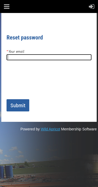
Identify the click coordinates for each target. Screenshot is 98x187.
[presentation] (46, 82)
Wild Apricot (50, 129)
